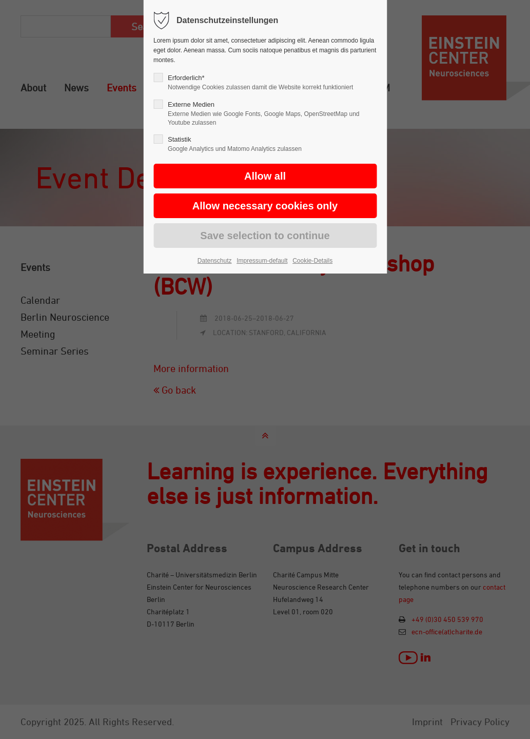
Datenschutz (215, 260)
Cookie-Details (312, 260)
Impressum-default (262, 260)
